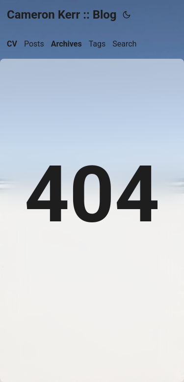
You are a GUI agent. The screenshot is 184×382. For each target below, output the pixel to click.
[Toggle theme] (126, 14)
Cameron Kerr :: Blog (62, 15)
